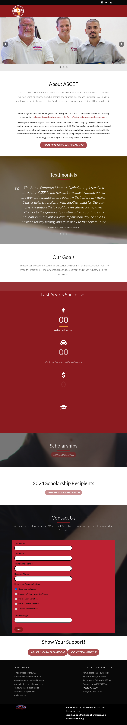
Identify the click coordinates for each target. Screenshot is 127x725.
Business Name (21, 574)
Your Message (21, 615)
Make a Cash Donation (28, 599)
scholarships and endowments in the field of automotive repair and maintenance (70, 117)
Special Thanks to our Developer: (81, 707)
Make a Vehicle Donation (29, 603)
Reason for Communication (27, 584)
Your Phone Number (23, 563)
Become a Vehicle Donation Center (33, 594)
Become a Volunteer (27, 589)
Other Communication (28, 608)
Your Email (19, 553)
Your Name (19, 543)
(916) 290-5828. (90, 687)
